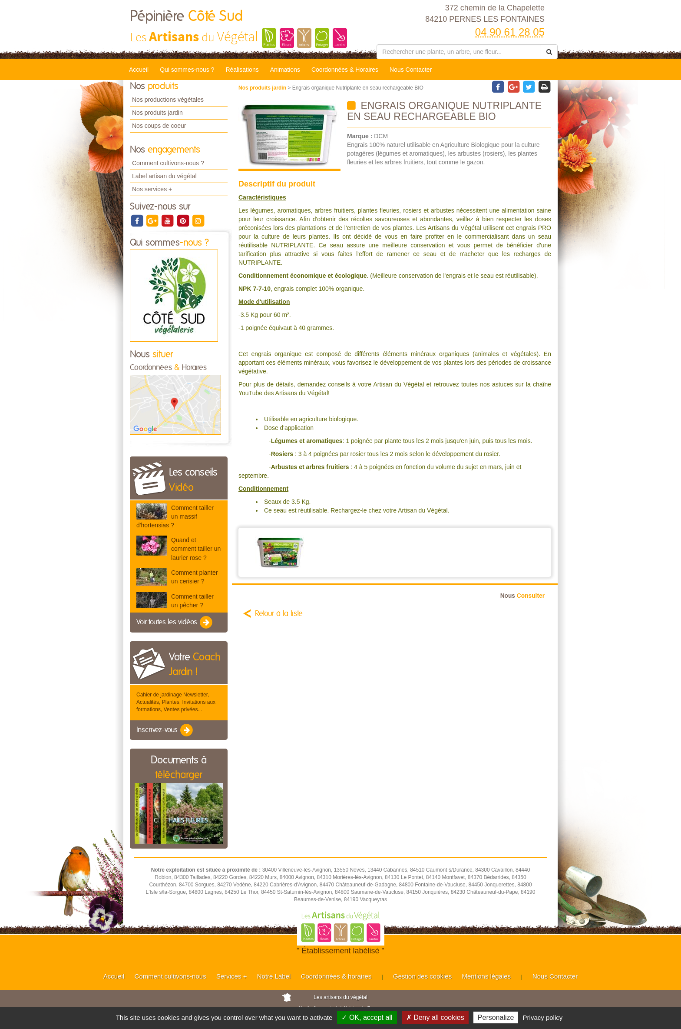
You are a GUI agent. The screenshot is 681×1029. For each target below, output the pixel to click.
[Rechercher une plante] (459, 51)
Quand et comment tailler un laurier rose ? (196, 548)
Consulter (522, 596)
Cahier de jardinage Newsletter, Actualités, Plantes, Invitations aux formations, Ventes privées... (175, 702)
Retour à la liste (279, 614)
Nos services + (152, 189)
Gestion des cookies (422, 976)
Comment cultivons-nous (170, 976)
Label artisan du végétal (164, 176)
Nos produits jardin (157, 112)
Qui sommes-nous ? (187, 69)
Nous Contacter (411, 69)
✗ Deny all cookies (435, 1017)
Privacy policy (543, 1017)
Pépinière (186, 16)
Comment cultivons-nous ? (168, 163)
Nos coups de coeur (159, 125)
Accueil (139, 69)
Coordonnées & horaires (336, 976)
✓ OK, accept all (366, 1017)
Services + (231, 976)
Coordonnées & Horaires (344, 69)
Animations (285, 69)
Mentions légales (486, 976)
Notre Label (274, 976)
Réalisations (241, 69)
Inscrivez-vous (165, 730)
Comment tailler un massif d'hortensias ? (175, 516)
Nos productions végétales (168, 99)
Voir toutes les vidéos (175, 622)
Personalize (496, 1017)
